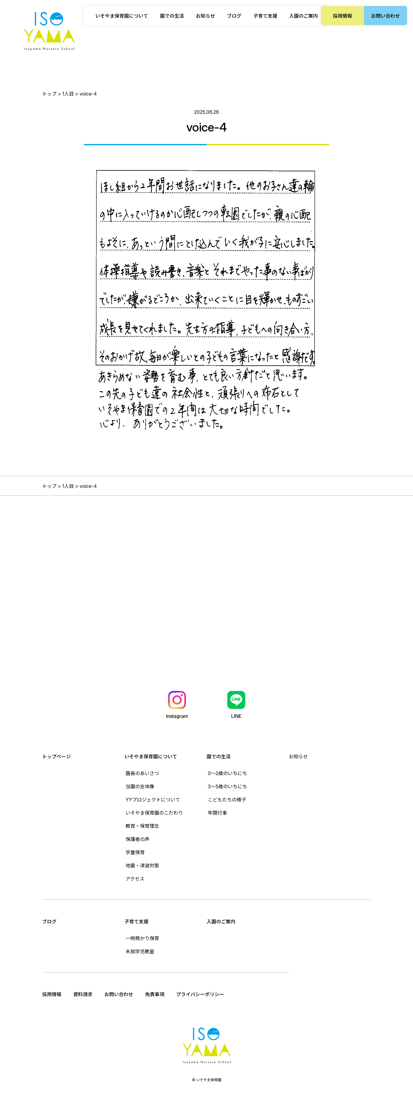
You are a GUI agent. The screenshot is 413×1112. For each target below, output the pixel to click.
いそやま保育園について (150, 757)
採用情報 (342, 16)
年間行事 (217, 813)
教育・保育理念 (142, 826)
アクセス (135, 879)
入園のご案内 (303, 16)
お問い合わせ (385, 16)
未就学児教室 (140, 951)
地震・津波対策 (142, 866)
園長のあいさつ (142, 773)
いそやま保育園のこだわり (154, 813)
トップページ (56, 757)
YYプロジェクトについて (153, 800)
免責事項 (154, 994)
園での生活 (219, 757)
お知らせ (205, 16)
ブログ (234, 16)
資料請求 (82, 994)
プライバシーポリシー (200, 994)
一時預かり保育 (142, 938)
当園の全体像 (140, 786)
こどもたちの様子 (227, 800)
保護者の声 (138, 839)
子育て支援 (136, 922)
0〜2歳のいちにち (227, 773)
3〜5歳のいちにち (227, 786)
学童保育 (135, 852)
